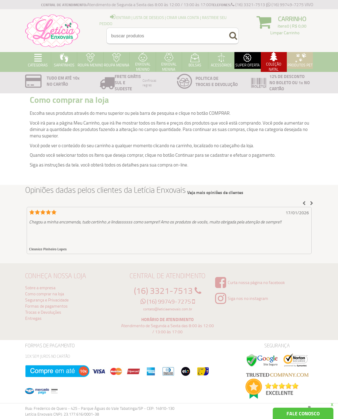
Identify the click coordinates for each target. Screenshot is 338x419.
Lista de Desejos (148, 17)
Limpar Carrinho (284, 33)
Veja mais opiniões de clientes (215, 192)
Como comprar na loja (44, 294)
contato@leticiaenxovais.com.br (167, 309)
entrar (120, 17)
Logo (52, 30)
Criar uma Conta (183, 17)
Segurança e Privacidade (47, 300)
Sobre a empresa (40, 287)
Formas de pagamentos (46, 306)
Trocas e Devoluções (43, 312)
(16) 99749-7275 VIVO (290, 4)
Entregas (33, 318)
